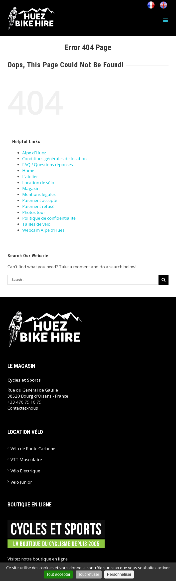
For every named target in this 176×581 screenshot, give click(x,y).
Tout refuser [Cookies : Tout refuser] (88, 574)
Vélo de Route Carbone (32, 448)
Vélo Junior (21, 482)
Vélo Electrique (25, 471)
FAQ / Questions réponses (47, 164)
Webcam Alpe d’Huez (43, 230)
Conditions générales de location (54, 158)
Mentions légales (39, 194)
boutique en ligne (50, 559)
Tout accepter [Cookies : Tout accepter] (58, 574)
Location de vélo (38, 182)
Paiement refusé (38, 206)
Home (28, 170)
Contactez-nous (22, 408)
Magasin (30, 188)
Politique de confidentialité (49, 218)
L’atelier (30, 176)
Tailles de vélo (36, 224)
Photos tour (33, 212)
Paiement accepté (39, 200)
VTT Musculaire (26, 459)
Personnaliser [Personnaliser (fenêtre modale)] (119, 574)
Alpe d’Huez (34, 153)
